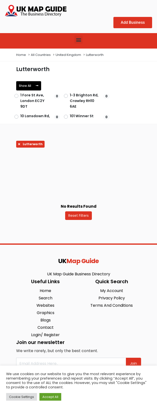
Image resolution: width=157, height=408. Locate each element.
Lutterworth (95, 55)
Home (21, 55)
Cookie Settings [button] (21, 397)
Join (133, 363)
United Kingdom (68, 55)
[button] (78, 40)
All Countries (41, 55)
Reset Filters (78, 215)
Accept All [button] (50, 397)
